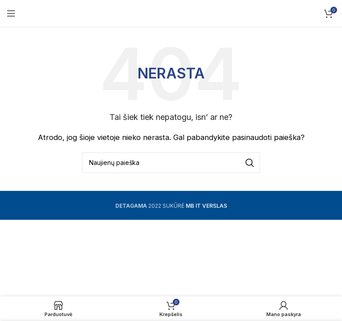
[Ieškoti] (171, 162)
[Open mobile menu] (11, 13)
